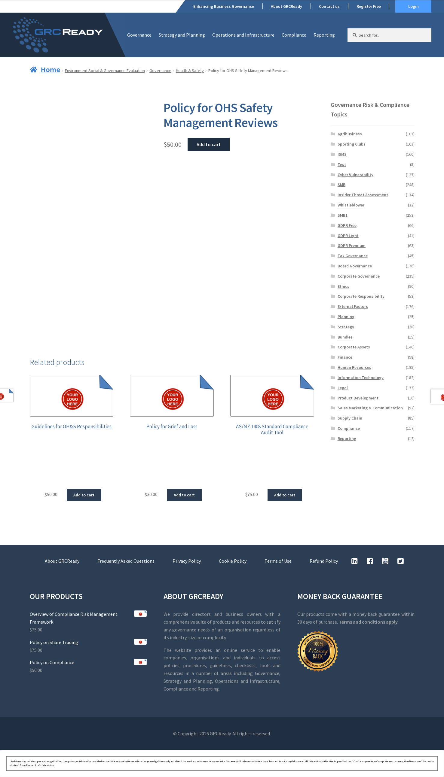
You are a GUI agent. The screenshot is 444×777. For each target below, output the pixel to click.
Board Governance (355, 266)
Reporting (324, 35)
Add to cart (209, 144)
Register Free (369, 6)
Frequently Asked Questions (126, 561)
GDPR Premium (352, 245)
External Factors (353, 306)
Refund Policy (324, 561)
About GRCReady (286, 6)
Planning (346, 316)
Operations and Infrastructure (243, 35)
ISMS (342, 154)
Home (50, 69)
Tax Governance (353, 255)
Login (413, 6)
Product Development (358, 398)
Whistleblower (351, 205)
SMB (341, 184)
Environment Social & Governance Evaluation (105, 70)
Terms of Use (278, 561)
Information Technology (361, 377)
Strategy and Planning (182, 35)
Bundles (345, 337)
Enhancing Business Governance (223, 6)
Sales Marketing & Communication (370, 408)
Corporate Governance (359, 276)
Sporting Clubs (352, 144)
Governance (139, 35)
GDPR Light (348, 235)
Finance (345, 357)
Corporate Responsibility (361, 296)
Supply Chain (350, 418)
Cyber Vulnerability (355, 174)
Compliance (294, 35)
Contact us (329, 6)
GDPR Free (347, 225)
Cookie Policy (232, 561)
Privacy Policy (187, 561)
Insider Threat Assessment (363, 194)
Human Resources (354, 367)
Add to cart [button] (83, 495)
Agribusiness (350, 134)
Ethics (343, 286)
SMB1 (343, 215)
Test (342, 164)
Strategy (346, 327)
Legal (343, 387)
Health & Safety (190, 70)
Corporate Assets (354, 347)
